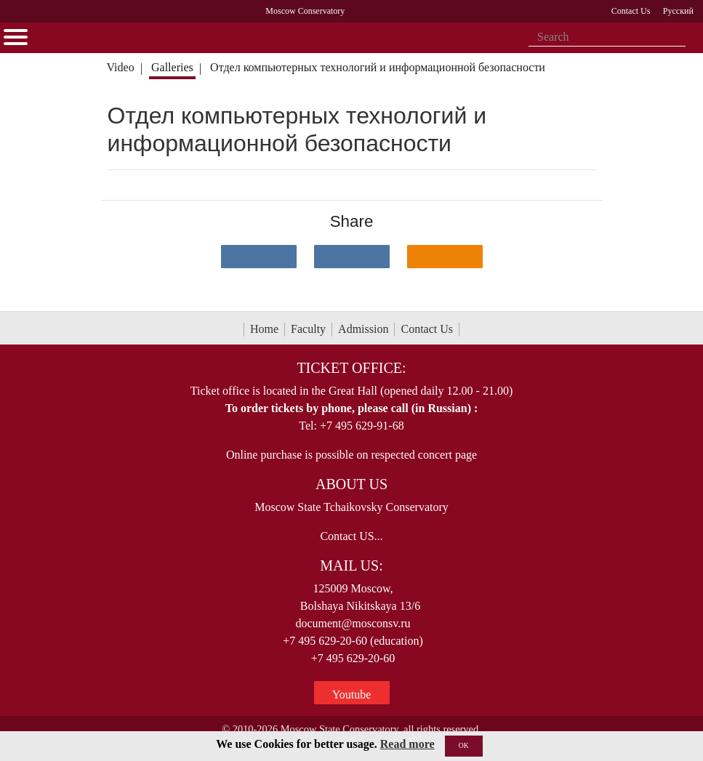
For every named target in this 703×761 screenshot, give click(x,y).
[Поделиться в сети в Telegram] (352, 256)
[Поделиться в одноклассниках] (445, 256)
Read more (407, 744)
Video (120, 67)
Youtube (351, 694)
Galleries (172, 67)
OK (464, 745)
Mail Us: (351, 565)
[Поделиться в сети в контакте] (259, 256)
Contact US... (351, 536)
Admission (363, 329)
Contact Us (427, 329)
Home (264, 329)
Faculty (308, 329)
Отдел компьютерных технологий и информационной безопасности (377, 67)
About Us (351, 484)
